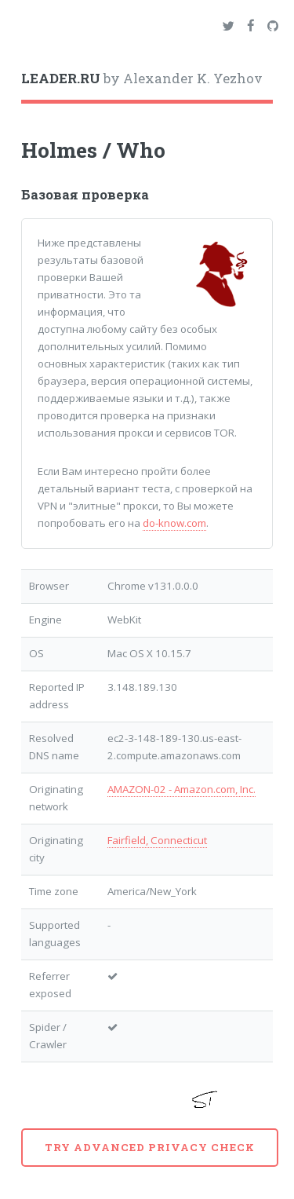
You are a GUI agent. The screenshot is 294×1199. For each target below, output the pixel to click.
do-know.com (174, 523)
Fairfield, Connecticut (157, 840)
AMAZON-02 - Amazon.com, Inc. (181, 789)
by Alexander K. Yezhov (142, 78)
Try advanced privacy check (150, 1147)
